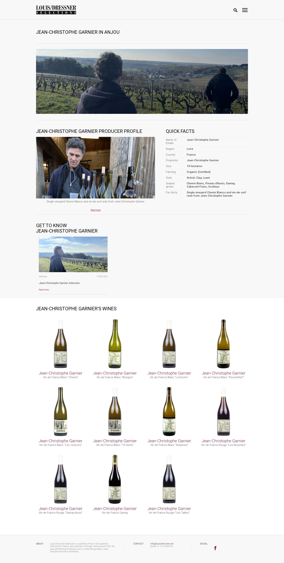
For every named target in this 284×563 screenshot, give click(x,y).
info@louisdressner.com (162, 543)
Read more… (44, 289)
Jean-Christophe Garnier (60, 373)
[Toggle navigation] (245, 10)
